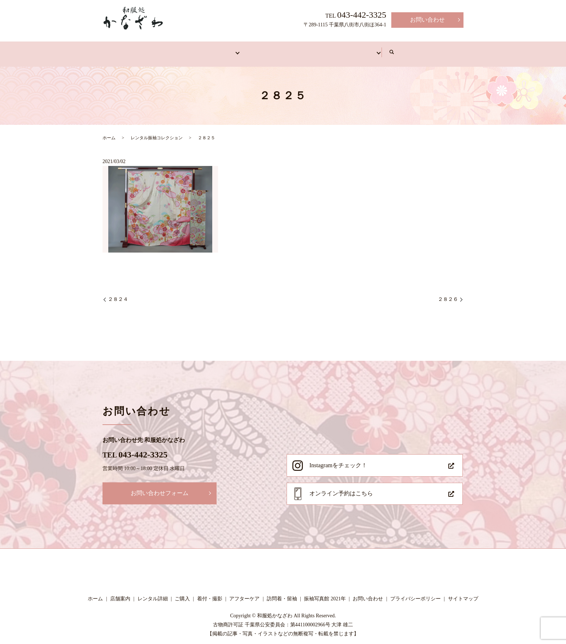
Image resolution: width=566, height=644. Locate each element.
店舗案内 (171, 49)
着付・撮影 (313, 49)
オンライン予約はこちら (341, 488)
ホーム (128, 49)
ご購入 (182, 593)
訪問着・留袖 (258, 49)
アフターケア (368, 49)
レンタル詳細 (153, 593)
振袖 (212, 49)
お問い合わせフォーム (159, 488)
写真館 (417, 49)
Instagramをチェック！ (338, 460)
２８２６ (448, 294)
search (447, 49)
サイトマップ (463, 593)
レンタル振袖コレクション (157, 132)
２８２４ (118, 294)
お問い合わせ (427, 20)
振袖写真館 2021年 (325, 593)
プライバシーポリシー (415, 593)
